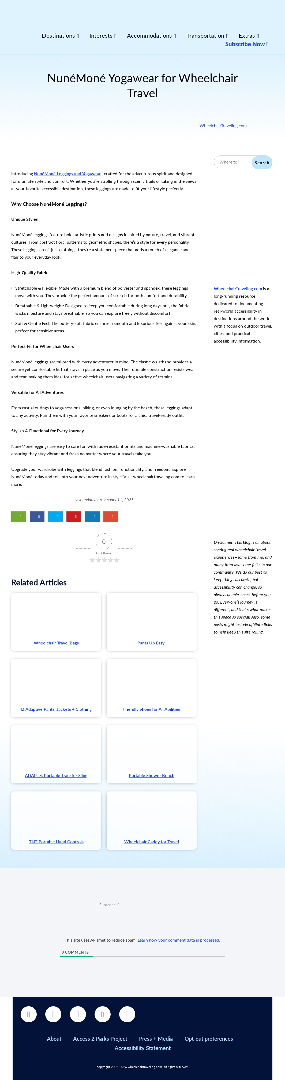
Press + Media (156, 1038)
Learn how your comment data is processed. (179, 939)
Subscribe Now (246, 44)
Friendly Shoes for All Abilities (151, 709)
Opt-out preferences (209, 1038)
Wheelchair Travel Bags (56, 642)
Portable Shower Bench (151, 775)
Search (262, 162)
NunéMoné (45, 173)
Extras (247, 35)
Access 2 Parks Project (100, 1038)
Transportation (205, 35)
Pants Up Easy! (151, 642)
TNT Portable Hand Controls (56, 841)
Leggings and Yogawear (78, 173)
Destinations (58, 35)
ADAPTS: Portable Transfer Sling (56, 775)
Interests (100, 35)
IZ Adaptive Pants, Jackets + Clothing (56, 709)
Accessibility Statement (143, 1048)
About (54, 1038)
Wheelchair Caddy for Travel (151, 841)
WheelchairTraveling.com (223, 125)
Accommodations (149, 35)
